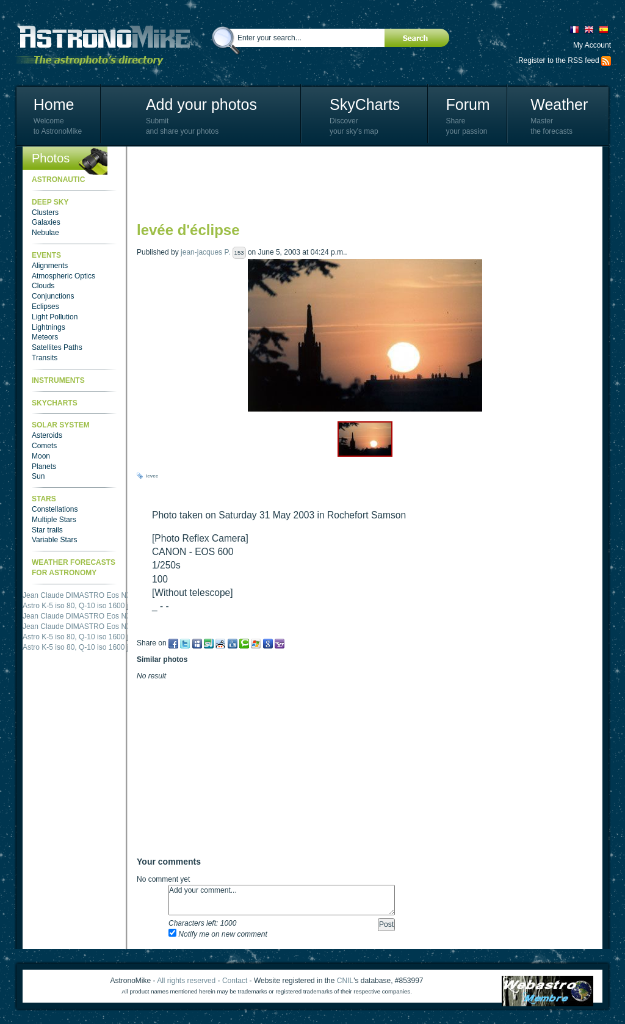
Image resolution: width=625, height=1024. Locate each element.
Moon (41, 456)
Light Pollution (55, 317)
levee (152, 476)
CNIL (345, 980)
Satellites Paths (57, 347)
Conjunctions (53, 296)
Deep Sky (50, 202)
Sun (38, 476)
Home (54, 104)
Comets (44, 445)
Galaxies (46, 222)
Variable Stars (54, 540)
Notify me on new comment (217, 934)
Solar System (61, 425)
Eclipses (45, 306)
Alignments (50, 265)
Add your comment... (281, 900)
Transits (44, 358)
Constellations (55, 509)
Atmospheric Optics (63, 276)
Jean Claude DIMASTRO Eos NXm (80, 595)
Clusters (45, 212)
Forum (468, 104)
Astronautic (58, 179)
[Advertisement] (359, 183)
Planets (44, 466)
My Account (592, 45)
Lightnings (48, 327)
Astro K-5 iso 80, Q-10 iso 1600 (74, 605)
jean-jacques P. (205, 252)
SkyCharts (365, 104)
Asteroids (47, 435)
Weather (559, 104)
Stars (44, 499)
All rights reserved (186, 980)
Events (46, 255)
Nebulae (45, 232)
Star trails (47, 530)
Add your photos (201, 104)
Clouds (43, 285)
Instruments (58, 380)
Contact (234, 980)
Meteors (45, 337)
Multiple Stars (54, 519)
